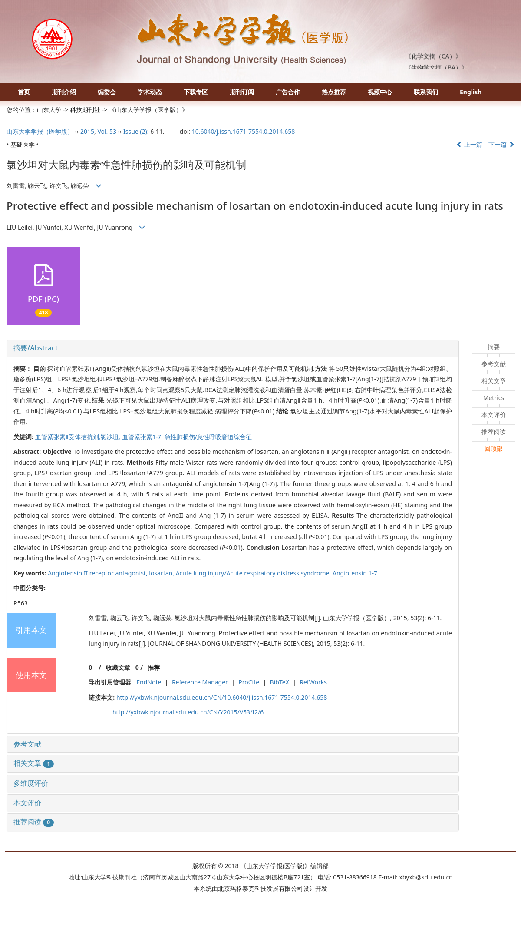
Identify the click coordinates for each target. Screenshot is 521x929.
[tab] (232, 348)
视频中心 (380, 92)
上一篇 (469, 144)
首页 (24, 92)
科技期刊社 (85, 110)
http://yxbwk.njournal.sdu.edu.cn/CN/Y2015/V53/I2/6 (188, 712)
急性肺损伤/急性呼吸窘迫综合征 (208, 437)
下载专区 (196, 92)
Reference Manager (200, 682)
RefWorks (313, 682)
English (470, 92)
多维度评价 (30, 783)
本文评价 (27, 802)
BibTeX (279, 682)
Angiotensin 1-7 (355, 573)
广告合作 (288, 92)
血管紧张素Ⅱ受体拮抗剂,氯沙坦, (78, 437)
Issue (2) (135, 131)
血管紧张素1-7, (143, 437)
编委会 (107, 92)
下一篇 (501, 144)
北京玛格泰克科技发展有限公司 (260, 888)
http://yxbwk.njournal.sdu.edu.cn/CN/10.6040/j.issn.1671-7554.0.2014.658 (221, 697)
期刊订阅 (242, 92)
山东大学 (49, 110)
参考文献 (27, 744)
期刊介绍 (64, 92)
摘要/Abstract (35, 348)
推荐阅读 (33, 822)
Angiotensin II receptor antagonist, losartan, (112, 573)
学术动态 (150, 92)
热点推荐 (334, 92)
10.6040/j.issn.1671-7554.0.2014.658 (243, 131)
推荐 (154, 667)
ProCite (248, 682)
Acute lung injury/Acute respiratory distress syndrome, (254, 573)
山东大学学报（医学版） (40, 131)
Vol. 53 (106, 131)
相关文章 (33, 763)
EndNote (148, 682)
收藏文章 (118, 667)
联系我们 (426, 92)
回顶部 (494, 448)
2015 (87, 131)
